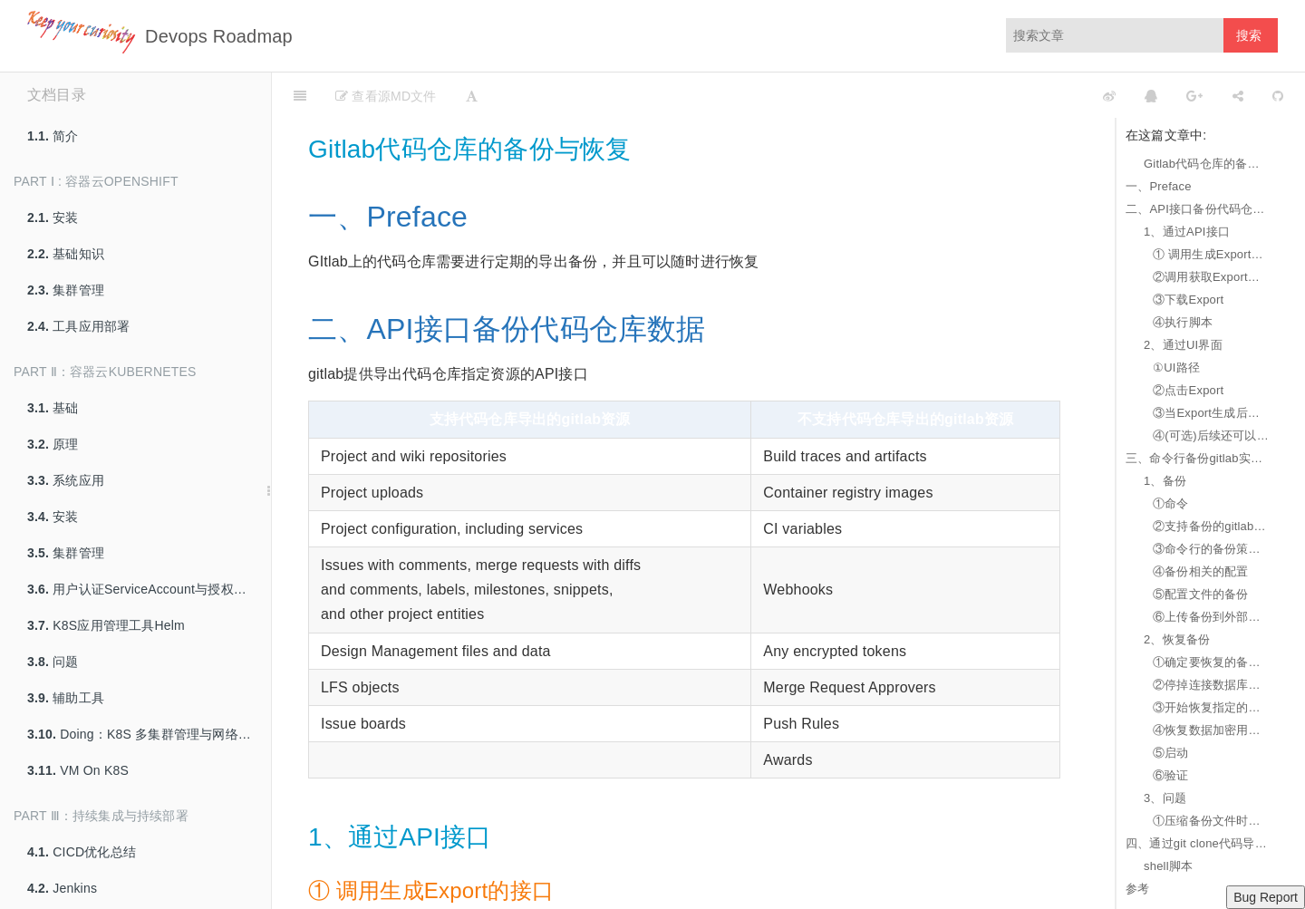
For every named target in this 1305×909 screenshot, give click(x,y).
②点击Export (1188, 390)
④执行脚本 (1183, 322)
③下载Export (1188, 299)
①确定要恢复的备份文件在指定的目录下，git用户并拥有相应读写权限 (1211, 662)
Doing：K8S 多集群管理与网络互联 (145, 734)
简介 (53, 136)
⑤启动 (1171, 752)
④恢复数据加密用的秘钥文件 (1211, 730)
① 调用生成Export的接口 (1211, 254)
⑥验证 (1171, 775)
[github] (1028, 95)
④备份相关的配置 (1201, 571)
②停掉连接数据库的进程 (1211, 684)
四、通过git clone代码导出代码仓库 (1197, 843)
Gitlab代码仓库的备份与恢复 (1206, 163)
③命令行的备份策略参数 (1211, 549)
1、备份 (1165, 481)
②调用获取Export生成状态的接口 (1211, 277)
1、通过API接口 (1187, 231)
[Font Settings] (471, 95)
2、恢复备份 (1177, 639)
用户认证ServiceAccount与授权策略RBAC (149, 589)
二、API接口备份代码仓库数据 (1197, 209)
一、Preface (1159, 186)
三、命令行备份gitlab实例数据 (1197, 458)
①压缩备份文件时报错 (1211, 820)
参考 (1137, 888)
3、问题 (1165, 798)
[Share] (1238, 95)
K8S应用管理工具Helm (106, 625)
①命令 (1171, 503)
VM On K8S (78, 770)
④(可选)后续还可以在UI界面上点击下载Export (1211, 435)
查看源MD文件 (385, 96)
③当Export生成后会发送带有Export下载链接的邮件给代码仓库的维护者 (1211, 413)
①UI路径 (1176, 367)
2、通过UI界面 (1183, 345)
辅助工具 (65, 698)
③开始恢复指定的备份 (1211, 707)
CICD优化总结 (81, 852)
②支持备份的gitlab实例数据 (1211, 526)
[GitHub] (1278, 95)
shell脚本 (1168, 866)
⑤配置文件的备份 (1201, 594)
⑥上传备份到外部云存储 (1211, 617)
